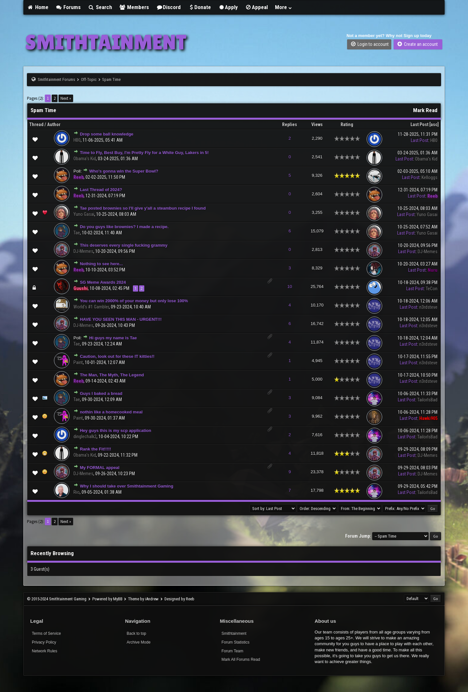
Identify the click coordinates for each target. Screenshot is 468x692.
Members (134, 7)
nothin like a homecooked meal (111, 412)
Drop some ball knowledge (107, 134)
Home (37, 7)
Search (100, 7)
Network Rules (44, 651)
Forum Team (232, 651)
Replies (289, 124)
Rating (347, 124)
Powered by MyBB (107, 598)
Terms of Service (46, 633)
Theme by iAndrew (143, 598)
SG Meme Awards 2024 (103, 282)
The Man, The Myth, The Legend (112, 374)
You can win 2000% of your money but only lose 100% (134, 300)
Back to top (136, 633)
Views (317, 124)
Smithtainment (233, 633)
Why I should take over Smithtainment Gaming (127, 486)
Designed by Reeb (179, 598)
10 (289, 286)
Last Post (419, 124)
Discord (168, 7)
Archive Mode (138, 642)
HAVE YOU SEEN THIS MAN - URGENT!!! (121, 319)
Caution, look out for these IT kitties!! (117, 356)
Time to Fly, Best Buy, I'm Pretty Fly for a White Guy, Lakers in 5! (144, 152)
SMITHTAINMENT (106, 42)
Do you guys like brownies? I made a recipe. (124, 226)
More (283, 7)
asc (434, 124)
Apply (228, 7)
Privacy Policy (44, 642)
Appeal (256, 7)
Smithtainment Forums (56, 79)
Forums (68, 7)
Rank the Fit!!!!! (95, 449)
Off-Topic (89, 79)
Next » (65, 98)
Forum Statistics (235, 642)
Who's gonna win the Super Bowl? (124, 171)
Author (53, 124)
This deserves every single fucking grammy (124, 245)
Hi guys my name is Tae (113, 337)
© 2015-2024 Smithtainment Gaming (56, 598)
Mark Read (425, 110)
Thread (36, 124)
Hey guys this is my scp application (115, 430)
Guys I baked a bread (101, 393)
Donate (199, 7)
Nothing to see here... (101, 263)
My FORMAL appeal (100, 467)
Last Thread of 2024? (101, 189)
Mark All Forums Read (240, 659)
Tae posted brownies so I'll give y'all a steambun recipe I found (143, 208)
